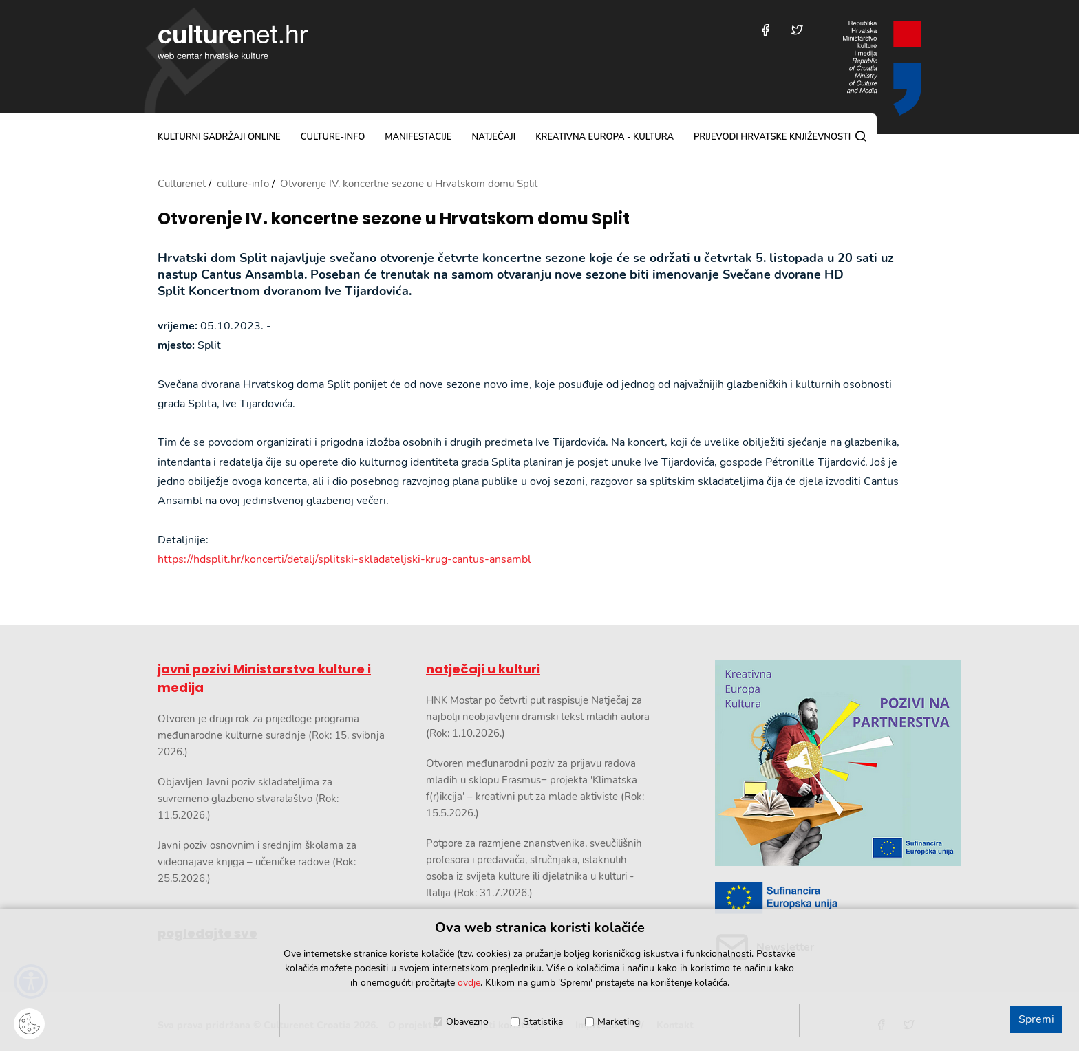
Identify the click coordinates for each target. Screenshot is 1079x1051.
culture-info (333, 137)
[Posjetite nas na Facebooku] (765, 30)
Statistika (543, 1021)
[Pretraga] (860, 136)
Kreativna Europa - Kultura (604, 137)
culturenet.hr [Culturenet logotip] (233, 42)
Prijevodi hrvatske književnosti (772, 137)
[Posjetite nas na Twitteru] (797, 30)
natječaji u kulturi (483, 669)
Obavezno (467, 1021)
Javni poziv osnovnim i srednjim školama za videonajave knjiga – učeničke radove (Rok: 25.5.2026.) (257, 861)
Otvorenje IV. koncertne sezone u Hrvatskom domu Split (394, 219)
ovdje (469, 982)
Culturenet (182, 184)
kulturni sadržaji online (219, 137)
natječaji (493, 137)
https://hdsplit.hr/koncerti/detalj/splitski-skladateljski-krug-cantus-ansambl (344, 559)
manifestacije (418, 137)
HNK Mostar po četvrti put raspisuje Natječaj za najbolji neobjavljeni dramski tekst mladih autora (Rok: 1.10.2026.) (538, 716)
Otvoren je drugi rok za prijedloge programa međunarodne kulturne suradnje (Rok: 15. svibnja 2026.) (271, 735)
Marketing (618, 1021)
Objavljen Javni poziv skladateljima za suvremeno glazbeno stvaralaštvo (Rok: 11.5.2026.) (248, 798)
